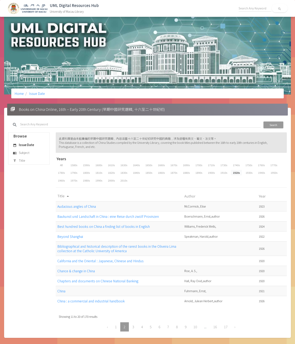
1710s (211, 165)
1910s (223, 172)
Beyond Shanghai (70, 236)
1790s (73, 172)
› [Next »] (234, 326)
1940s (261, 172)
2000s (111, 180)
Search (273, 125)
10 (195, 326)
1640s (136, 165)
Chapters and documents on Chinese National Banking (97, 280)
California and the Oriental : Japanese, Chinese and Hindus (100, 260)
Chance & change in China (76, 270)
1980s (86, 180)
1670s (173, 165)
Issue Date (36, 93)
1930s (249, 172)
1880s (186, 172)
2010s (123, 180)
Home (19, 93)
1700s (198, 165)
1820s (111, 172)
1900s (211, 172)
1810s (98, 172)
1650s (148, 165)
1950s (274, 172)
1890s (198, 172)
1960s (61, 180)
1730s (223, 165)
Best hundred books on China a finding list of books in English (103, 226)
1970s (73, 180)
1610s (111, 165)
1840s (136, 172)
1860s (161, 172)
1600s (98, 165)
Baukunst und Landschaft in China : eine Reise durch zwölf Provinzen (108, 216)
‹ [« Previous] (107, 326)
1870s (173, 172)
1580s (73, 165)
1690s (186, 165)
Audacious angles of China (76, 206)
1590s (86, 165)
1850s (148, 172)
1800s (86, 172)
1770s (273, 165)
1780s (61, 172)
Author (190, 196)
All (61, 165)
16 (215, 326)
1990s (98, 180)
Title (19, 160)
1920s (236, 172)
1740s (236, 165)
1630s (123, 165)
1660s (161, 165)
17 (226, 326)
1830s (123, 172)
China (61, 290)
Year (262, 196)
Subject (21, 153)
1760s (261, 165)
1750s (248, 165)
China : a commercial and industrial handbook (91, 301)
